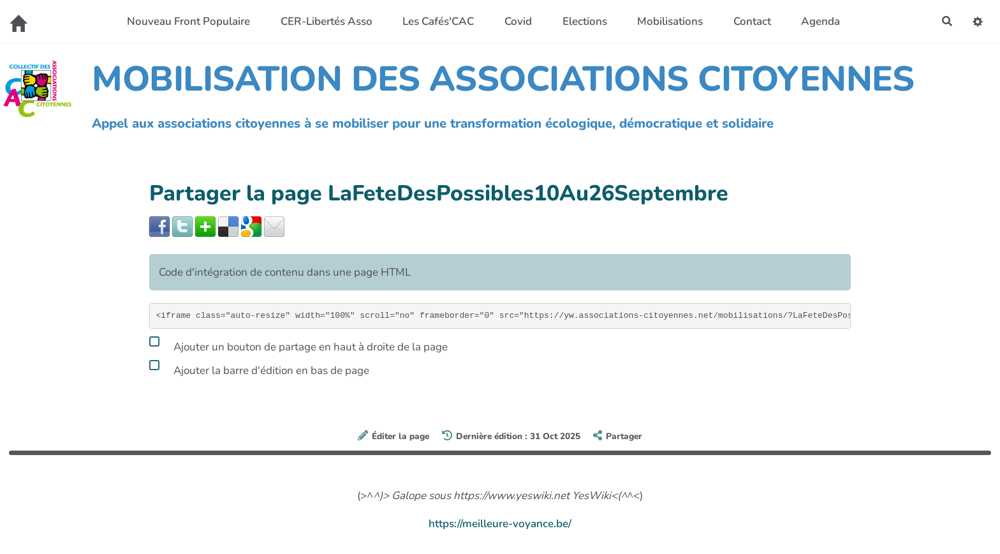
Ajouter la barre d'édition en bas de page (259, 368)
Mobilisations (668, 21)
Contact (749, 21)
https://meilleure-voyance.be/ (500, 523)
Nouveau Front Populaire (186, 21)
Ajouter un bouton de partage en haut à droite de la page (298, 344)
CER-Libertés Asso (324, 21)
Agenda (818, 21)
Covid (516, 21)
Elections (582, 21)
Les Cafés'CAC (436, 21)
